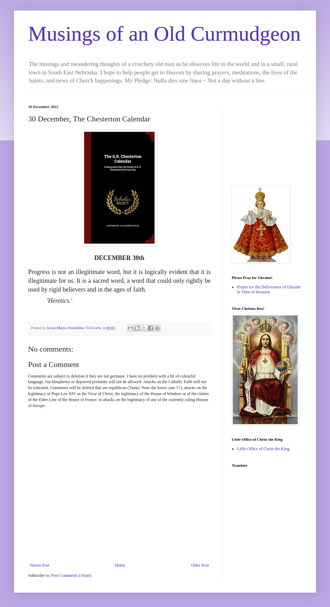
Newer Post (40, 565)
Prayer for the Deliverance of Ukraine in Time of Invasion (269, 289)
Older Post (200, 565)
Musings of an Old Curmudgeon (164, 33)
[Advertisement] (267, 140)
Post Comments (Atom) (71, 575)
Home (120, 565)
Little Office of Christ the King (263, 448)
